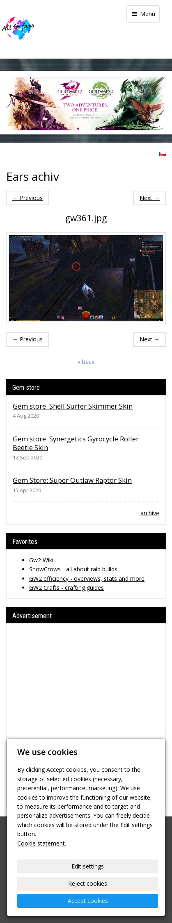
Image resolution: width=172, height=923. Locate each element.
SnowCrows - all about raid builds (73, 569)
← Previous (27, 198)
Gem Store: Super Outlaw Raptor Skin (72, 480)
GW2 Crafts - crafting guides (66, 587)
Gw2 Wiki (41, 560)
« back (86, 362)
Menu (143, 14)
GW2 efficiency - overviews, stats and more (86, 578)
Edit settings (87, 866)
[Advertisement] (86, 716)
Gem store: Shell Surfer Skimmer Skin (73, 406)
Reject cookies (87, 883)
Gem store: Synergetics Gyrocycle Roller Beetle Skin (76, 443)
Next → (150, 198)
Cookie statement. (41, 843)
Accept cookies (88, 901)
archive (149, 513)
